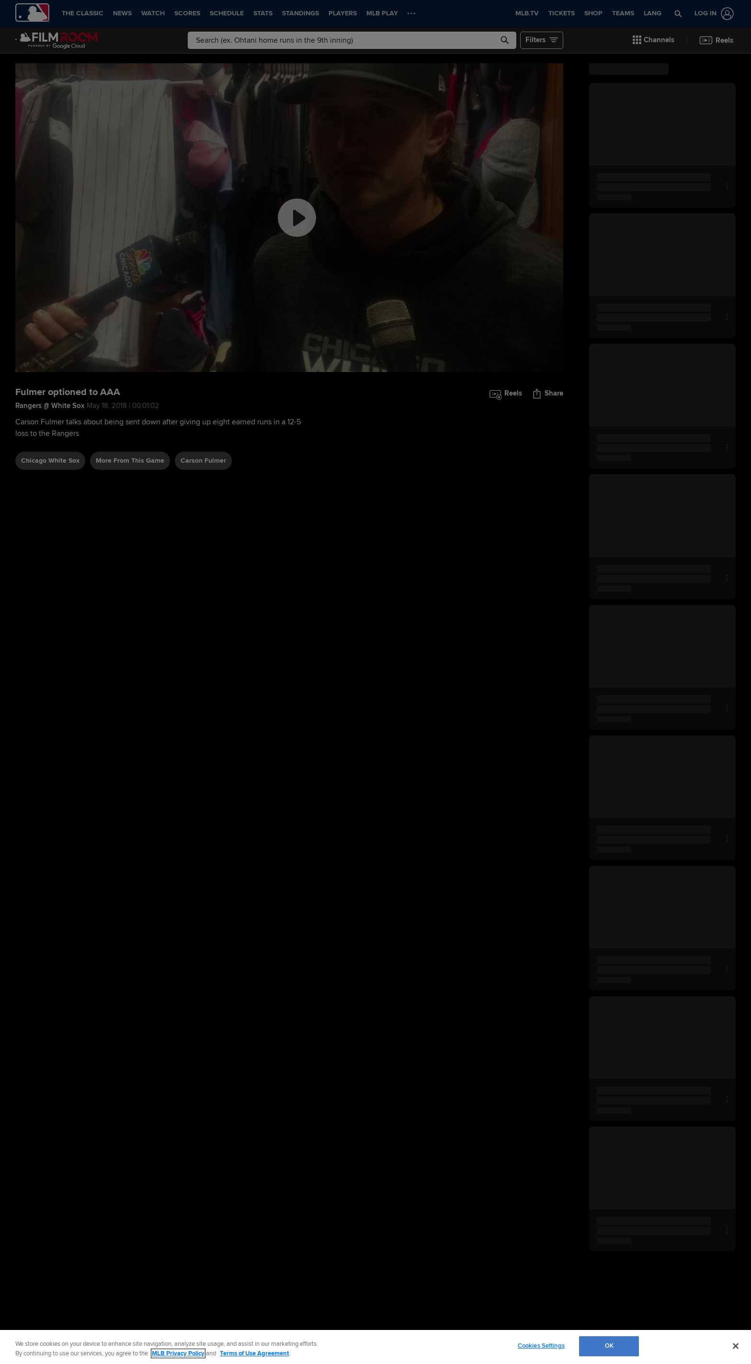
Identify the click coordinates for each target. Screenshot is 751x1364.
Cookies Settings (541, 1346)
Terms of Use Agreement (254, 1353)
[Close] (735, 1345)
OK (609, 1346)
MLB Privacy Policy (178, 1353)
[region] (375, 1347)
